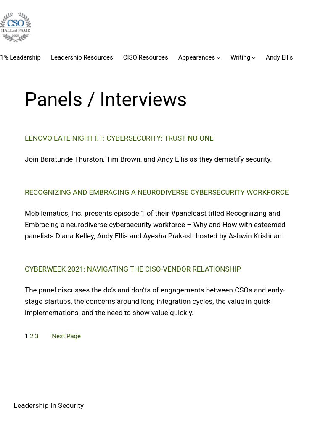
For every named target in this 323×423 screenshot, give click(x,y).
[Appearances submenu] (218, 58)
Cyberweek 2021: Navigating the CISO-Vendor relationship (133, 269)
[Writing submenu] (254, 58)
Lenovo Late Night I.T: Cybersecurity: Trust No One (119, 138)
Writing (240, 57)
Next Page (66, 336)
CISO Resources (145, 57)
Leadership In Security (48, 405)
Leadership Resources (82, 57)
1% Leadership (20, 57)
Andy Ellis (279, 57)
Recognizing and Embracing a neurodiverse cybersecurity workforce (157, 192)
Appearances (196, 57)
